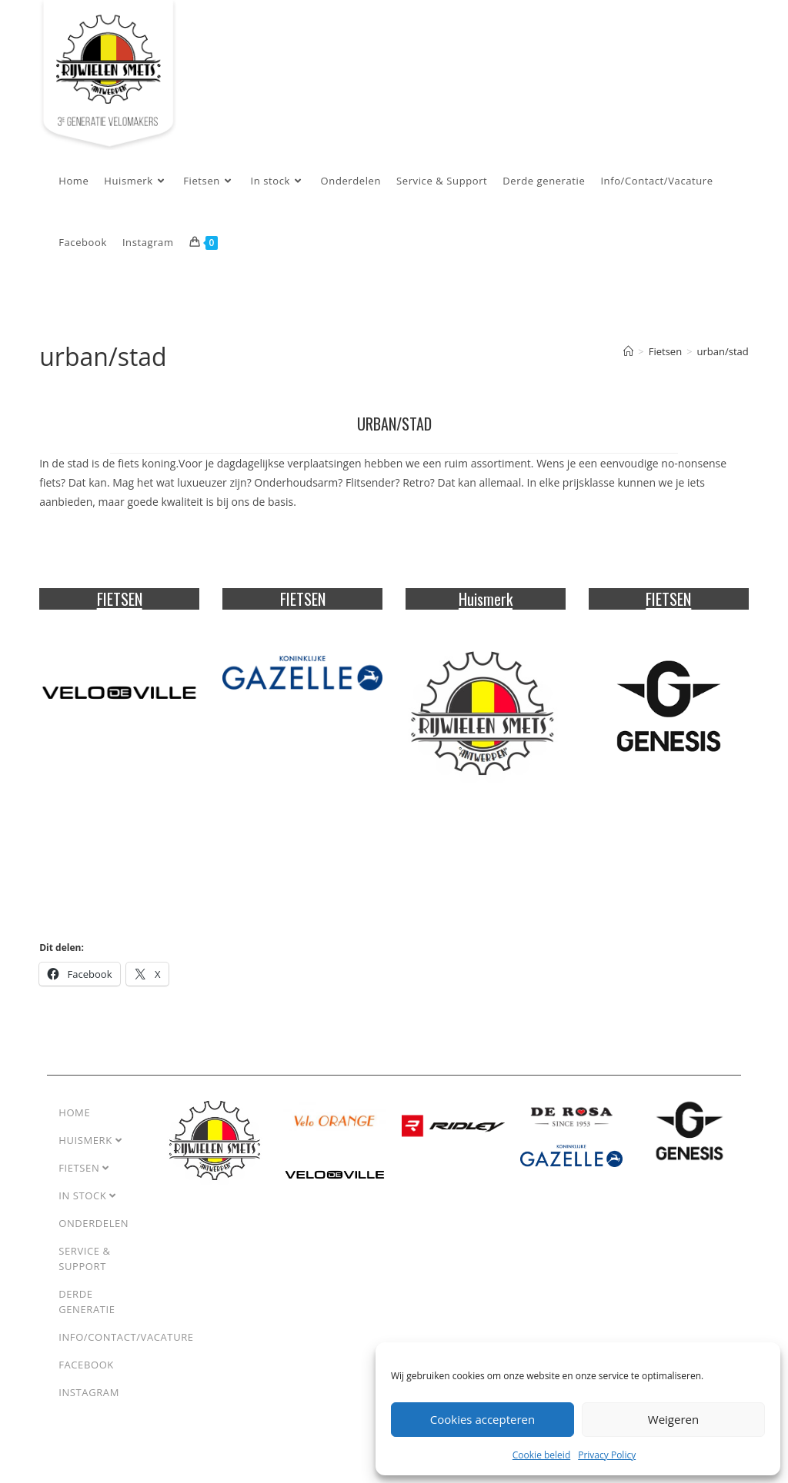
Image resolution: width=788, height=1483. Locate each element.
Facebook (86, 1377)
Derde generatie (86, 1313)
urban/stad (723, 364)
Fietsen (83, 1180)
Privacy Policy (607, 1454)
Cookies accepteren (482, 1419)
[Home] (628, 364)
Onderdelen (93, 1235)
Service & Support (84, 1270)
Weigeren (673, 1419)
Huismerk (486, 611)
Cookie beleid (541, 1454)
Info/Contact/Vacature (125, 1349)
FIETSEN (119, 611)
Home (74, 1125)
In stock (87, 1208)
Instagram (88, 1405)
